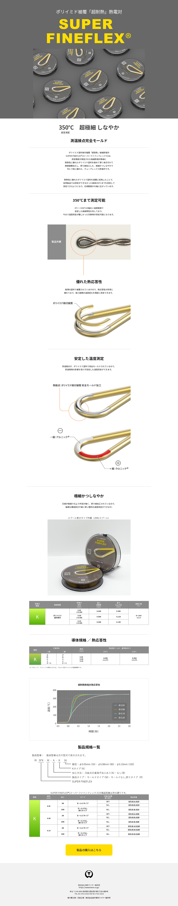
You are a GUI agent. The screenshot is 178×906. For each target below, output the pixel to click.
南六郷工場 (72, 898)
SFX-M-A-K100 (134, 826)
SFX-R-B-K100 (134, 834)
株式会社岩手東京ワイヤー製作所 (98, 898)
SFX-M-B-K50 (133, 805)
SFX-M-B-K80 (133, 817)
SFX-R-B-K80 (133, 822)
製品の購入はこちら (89, 850)
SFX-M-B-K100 (134, 829)
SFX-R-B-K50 (133, 809)
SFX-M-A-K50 (133, 801)
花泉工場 (80, 898)
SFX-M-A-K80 (133, 814)
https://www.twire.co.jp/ (89, 887)
